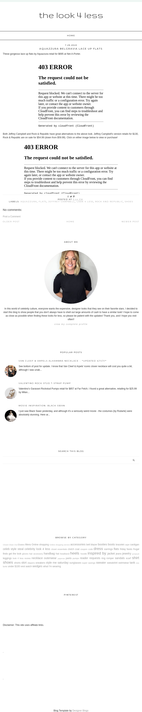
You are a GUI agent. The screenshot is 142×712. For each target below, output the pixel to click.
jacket (111, 553)
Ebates (21, 544)
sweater (101, 562)
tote (137, 563)
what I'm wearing (52, 566)
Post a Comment (11, 216)
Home (71, 35)
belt (88, 544)
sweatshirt (112, 562)
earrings (108, 549)
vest (23, 566)
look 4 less (85, 201)
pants (69, 558)
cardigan (134, 544)
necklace (37, 558)
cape (127, 544)
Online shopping (40, 544)
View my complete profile (71, 324)
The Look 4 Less (71, 15)
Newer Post (130, 221)
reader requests (90, 558)
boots (111, 544)
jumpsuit (135, 554)
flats (42, 201)
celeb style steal (13, 549)
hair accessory (36, 554)
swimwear (123, 562)
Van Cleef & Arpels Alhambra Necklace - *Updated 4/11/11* (63, 361)
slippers (31, 563)
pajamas (61, 558)
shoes (129, 201)
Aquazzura (29, 201)
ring (103, 558)
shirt (135, 558)
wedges (37, 566)
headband (64, 554)
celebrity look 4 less (37, 549)
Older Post (11, 221)
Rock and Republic (109, 201)
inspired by (97, 553)
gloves (25, 554)
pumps (76, 558)
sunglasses (75, 562)
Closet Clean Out (10, 545)
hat (57, 553)
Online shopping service (59, 545)
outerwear (50, 558)
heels (74, 553)
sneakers (40, 562)
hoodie (83, 554)
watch (29, 566)
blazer (94, 544)
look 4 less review (22, 558)
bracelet (120, 544)
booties (102, 544)
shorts (17, 562)
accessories (77, 544)
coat (77, 549)
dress (98, 549)
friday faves (126, 549)
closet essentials (59, 549)
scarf (128, 558)
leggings (7, 558)
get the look (15, 553)
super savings (88, 563)
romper (110, 558)
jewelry (126, 553)
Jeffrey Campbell (61, 201)
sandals (120, 558)
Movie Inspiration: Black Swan (42, 405)
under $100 (14, 566)
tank (132, 562)
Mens (28, 544)
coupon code (86, 549)
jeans (118, 553)
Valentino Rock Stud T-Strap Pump (45, 383)
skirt (24, 562)
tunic (5, 566)
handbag (49, 553)
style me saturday (57, 562)
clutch (71, 549)
